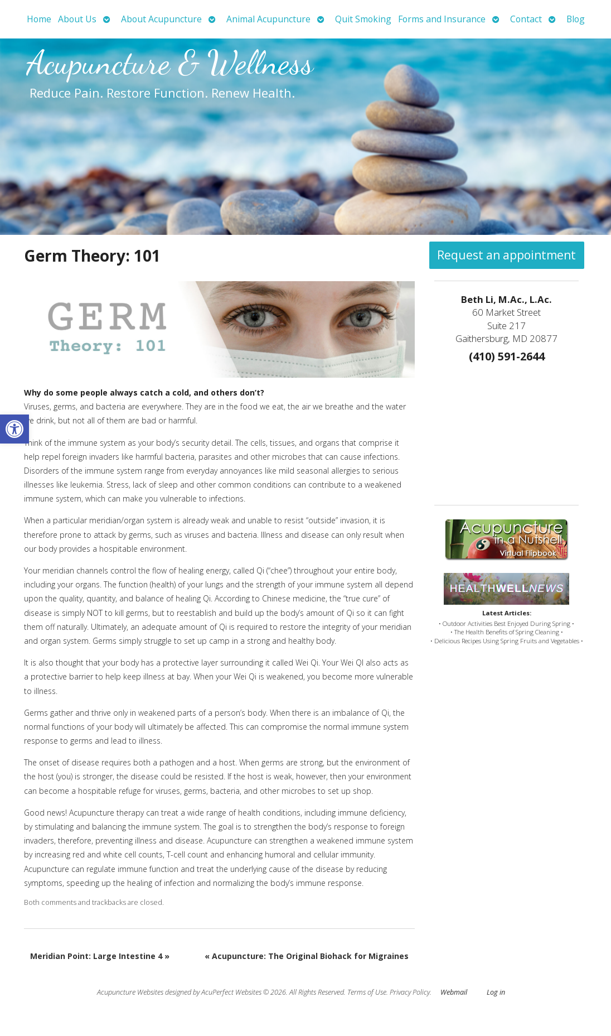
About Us (77, 19)
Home (39, 19)
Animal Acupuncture (268, 19)
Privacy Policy (410, 992)
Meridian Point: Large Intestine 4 (99, 956)
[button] (14, 429)
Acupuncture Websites (130, 992)
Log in (496, 992)
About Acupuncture (161, 19)
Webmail (453, 992)
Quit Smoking (363, 19)
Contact (526, 19)
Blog (575, 19)
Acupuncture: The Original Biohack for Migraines (307, 956)
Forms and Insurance (442, 19)
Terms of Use (366, 992)
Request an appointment (506, 255)
